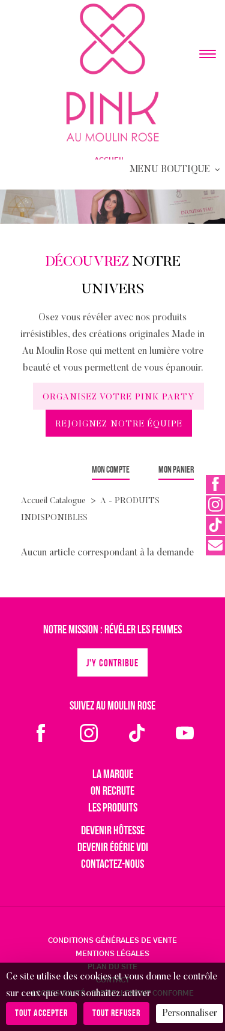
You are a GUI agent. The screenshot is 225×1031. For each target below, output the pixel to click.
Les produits (112, 808)
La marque (112, 775)
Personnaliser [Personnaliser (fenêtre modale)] (189, 1013)
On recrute (112, 792)
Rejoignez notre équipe (118, 424)
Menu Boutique (176, 170)
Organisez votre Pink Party (118, 397)
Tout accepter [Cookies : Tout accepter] (41, 1013)
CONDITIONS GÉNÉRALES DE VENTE (112, 940)
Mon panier (176, 470)
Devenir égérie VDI (112, 848)
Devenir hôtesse (113, 831)
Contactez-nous (112, 865)
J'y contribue (112, 664)
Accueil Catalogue (53, 501)
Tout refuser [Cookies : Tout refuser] (116, 1013)
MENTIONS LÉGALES (112, 953)
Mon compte (111, 470)
